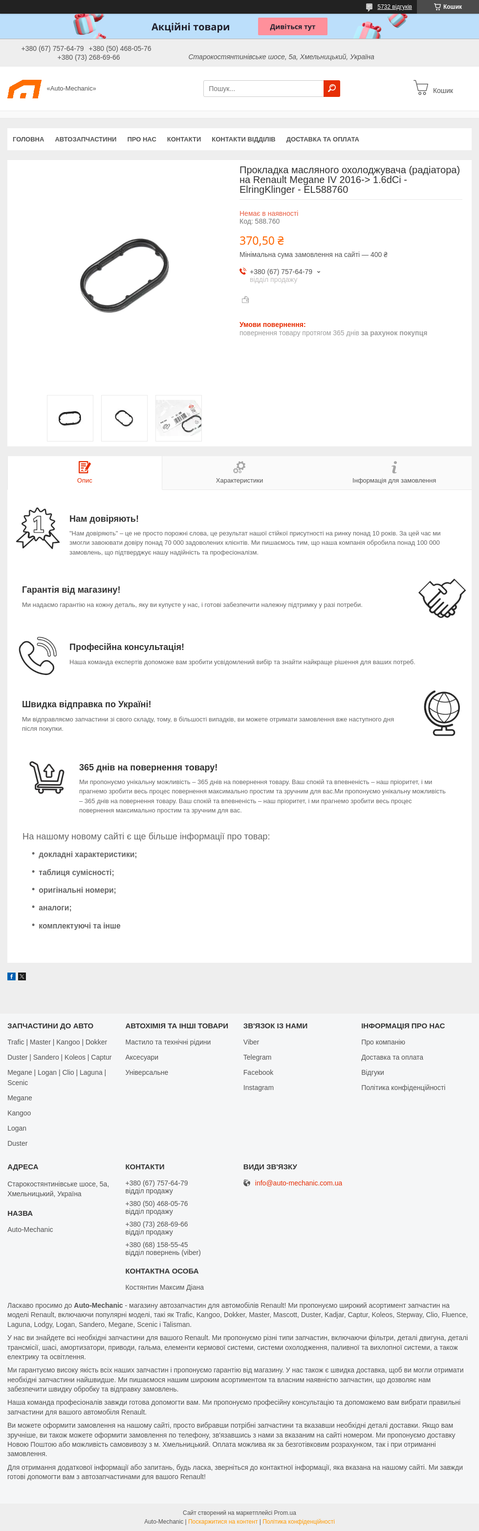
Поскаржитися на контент (223, 1521)
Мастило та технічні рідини (168, 1042)
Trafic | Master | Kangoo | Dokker (57, 1042)
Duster (17, 1143)
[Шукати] (332, 88)
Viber (251, 1042)
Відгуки (372, 1072)
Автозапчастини (85, 139)
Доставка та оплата (322, 139)
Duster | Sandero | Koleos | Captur (59, 1057)
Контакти (184, 139)
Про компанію (383, 1042)
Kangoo (19, 1113)
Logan (16, 1128)
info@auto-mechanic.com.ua (298, 1183)
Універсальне (146, 1072)
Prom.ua (285, 1512)
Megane (19, 1098)
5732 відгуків (394, 6)
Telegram (257, 1057)
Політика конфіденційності (403, 1087)
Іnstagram (258, 1087)
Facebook (258, 1072)
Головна (28, 139)
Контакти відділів (243, 139)
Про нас (141, 139)
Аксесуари (141, 1057)
